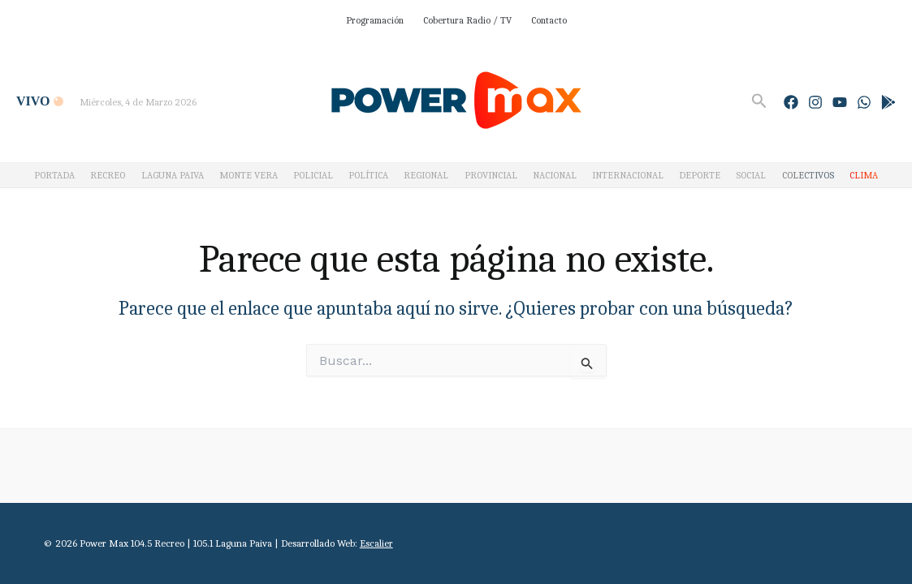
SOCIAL (751, 175)
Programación (375, 20)
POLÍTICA (368, 175)
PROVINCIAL (491, 175)
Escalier (376, 543)
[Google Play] (888, 102)
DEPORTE (699, 175)
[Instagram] (815, 102)
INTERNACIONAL (627, 175)
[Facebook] (791, 102)
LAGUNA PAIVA (172, 175)
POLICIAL (313, 175)
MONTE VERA (248, 175)
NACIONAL (555, 175)
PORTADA (54, 175)
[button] (759, 101)
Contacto (549, 20)
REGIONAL (426, 175)
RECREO (107, 175)
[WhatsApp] (864, 102)
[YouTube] (839, 102)
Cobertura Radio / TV (467, 20)
